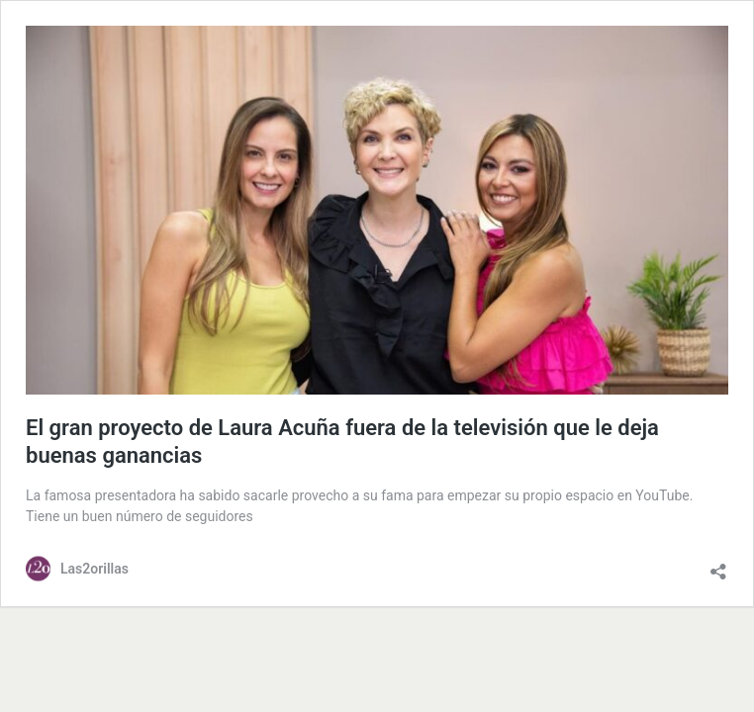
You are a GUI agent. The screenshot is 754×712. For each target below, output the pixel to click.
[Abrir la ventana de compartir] (718, 566)
